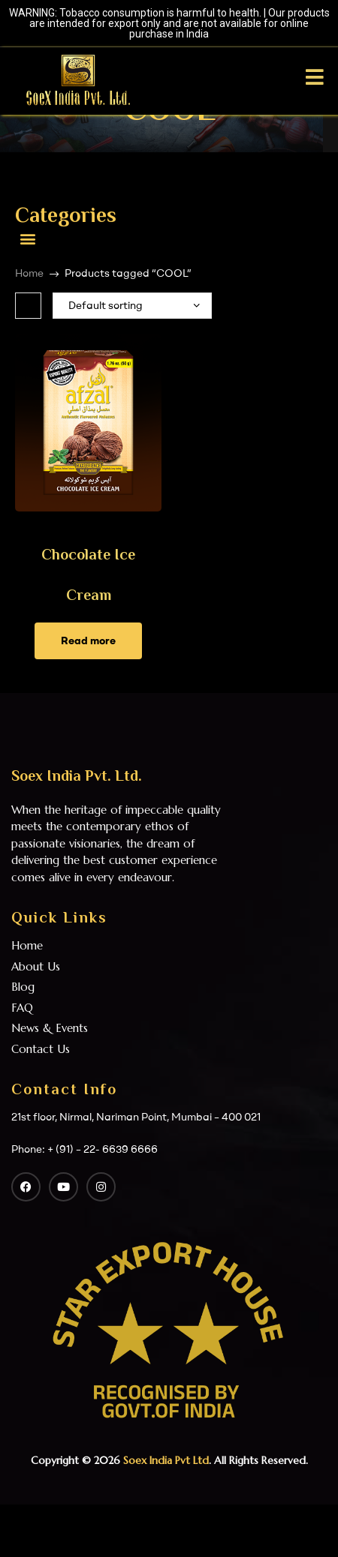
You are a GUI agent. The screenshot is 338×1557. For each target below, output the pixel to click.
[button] (27, 238)
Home (29, 273)
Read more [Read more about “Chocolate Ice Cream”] (88, 640)
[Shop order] (132, 305)
